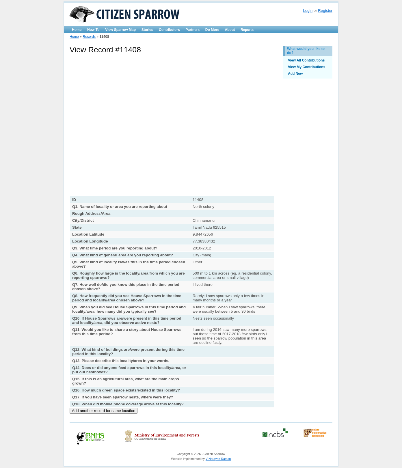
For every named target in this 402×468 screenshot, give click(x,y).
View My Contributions (306, 67)
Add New (295, 74)
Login (307, 10)
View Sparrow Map (120, 30)
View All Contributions (306, 60)
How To (93, 30)
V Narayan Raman (218, 458)
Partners (192, 30)
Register (325, 10)
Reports (247, 30)
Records (89, 37)
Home (76, 30)
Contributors (169, 30)
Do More (212, 30)
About (230, 30)
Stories (147, 30)
